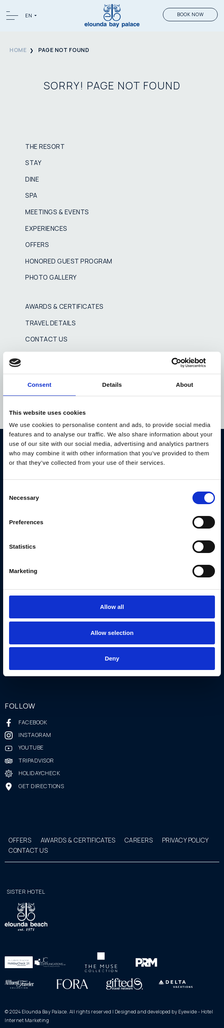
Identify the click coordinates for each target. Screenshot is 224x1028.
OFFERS (37, 244)
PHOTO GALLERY (51, 277)
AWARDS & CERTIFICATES (64, 306)
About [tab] (184, 384)
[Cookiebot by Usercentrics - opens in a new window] (180, 363)
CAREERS (139, 840)
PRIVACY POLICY (185, 840)
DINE (32, 179)
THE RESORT (45, 146)
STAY (33, 162)
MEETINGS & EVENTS (57, 212)
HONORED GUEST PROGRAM (68, 261)
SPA (31, 195)
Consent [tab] (40, 384)
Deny (112, 658)
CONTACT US (46, 339)
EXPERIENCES (46, 228)
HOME (17, 50)
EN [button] (29, 15)
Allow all (112, 606)
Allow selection (111, 632)
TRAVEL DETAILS (50, 323)
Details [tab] (112, 384)
